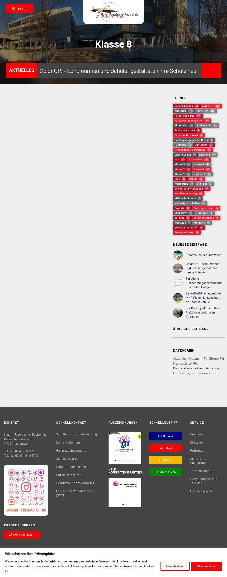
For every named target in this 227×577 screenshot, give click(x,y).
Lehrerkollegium (68, 442)
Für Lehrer (211, 368)
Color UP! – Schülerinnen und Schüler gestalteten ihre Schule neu (118, 70)
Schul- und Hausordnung (199, 460)
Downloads (198, 434)
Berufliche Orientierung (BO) (76, 483)
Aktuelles (180, 358)
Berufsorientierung (204, 373)
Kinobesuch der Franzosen (204, 255)
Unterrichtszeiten (68, 475)
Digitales (196, 442)
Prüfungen (197, 450)
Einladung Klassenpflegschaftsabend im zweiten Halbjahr (204, 283)
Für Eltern (211, 358)
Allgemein (195, 358)
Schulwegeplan (201, 491)
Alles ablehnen (173, 566)
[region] (113, 562)
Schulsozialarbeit (68, 458)
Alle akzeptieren (206, 566)
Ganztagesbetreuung (71, 450)
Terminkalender (201, 470)
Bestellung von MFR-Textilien (205, 481)
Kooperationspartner (71, 466)
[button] (115, 460)
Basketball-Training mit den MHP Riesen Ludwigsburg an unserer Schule (204, 298)
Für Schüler (181, 373)
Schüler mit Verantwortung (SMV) (75, 493)
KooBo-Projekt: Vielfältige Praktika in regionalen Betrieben (203, 312)
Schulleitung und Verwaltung (76, 434)
